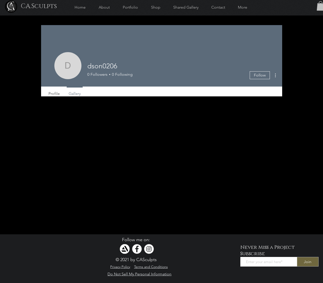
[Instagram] (149, 249)
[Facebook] (137, 249)
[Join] (308, 262)
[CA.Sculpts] (39, 6)
